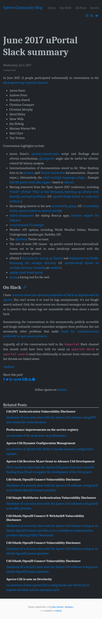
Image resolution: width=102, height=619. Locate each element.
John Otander (58, 607)
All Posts (81, 8)
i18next (68, 182)
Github (58, 611)
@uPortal (21, 239)
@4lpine (69, 607)
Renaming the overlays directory (32, 263)
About (52, 8)
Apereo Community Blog (22, 7)
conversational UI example (26, 225)
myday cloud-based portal (26, 272)
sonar (12, 277)
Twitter (61, 390)
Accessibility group (64, 206)
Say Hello (66, 8)
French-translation (53, 173)
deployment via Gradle (83, 258)
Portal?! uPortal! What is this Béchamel (36, 192)
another (55, 268)
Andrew (9, 367)
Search (94, 8)
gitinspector (47, 158)
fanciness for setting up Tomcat (42, 258)
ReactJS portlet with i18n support (30, 182)
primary (29, 173)
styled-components (21, 215)
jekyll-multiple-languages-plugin (64, 177)
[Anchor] (24, 286)
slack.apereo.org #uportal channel (25, 82)
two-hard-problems (33, 196)
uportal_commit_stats (45, 154)
